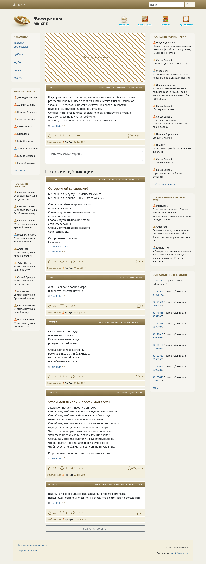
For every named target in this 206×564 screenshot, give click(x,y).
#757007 (157, 316)
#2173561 (158, 302)
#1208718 (52, 392)
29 (54, 512)
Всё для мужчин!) (162, 137)
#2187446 (158, 377)
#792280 (157, 369)
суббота (19, 54)
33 (54, 305)
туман (18, 78)
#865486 (157, 305)
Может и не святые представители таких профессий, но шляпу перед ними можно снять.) (172, 49)
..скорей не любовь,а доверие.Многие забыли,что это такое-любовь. (170, 123)
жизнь (101, 87)
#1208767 (52, 322)
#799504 (157, 337)
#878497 (157, 326)
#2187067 (158, 366)
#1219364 (52, 484)
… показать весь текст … (60, 246)
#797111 (157, 380)
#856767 (157, 359)
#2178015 (158, 334)
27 (54, 468)
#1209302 (52, 87)
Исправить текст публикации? (167, 282)
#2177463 (158, 323)
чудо (107, 322)
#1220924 (52, 179)
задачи (131, 87)
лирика (100, 322)
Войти (19, 4)
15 (54, 135)
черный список (135, 484)
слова (124, 179)
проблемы (110, 87)
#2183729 (158, 355)
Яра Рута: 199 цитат (95, 528)
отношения (104, 179)
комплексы (107, 484)
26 (54, 376)
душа (131, 392)
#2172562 (158, 291)
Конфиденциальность (27, 550)
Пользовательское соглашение (32, 545)
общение (96, 484)
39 (54, 261)
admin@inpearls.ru (180, 553)
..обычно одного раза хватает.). (170, 63)
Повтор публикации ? (169, 293)
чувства (116, 179)
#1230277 (52, 277)
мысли (139, 87)
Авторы (165, 18)
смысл (131, 179)
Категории (144, 18)
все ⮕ (155, 387)
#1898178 (158, 294)
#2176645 (158, 312)
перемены (121, 87)
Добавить (186, 18)
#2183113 (158, 344)
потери (130, 277)
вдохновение (117, 322)
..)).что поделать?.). (163, 162)
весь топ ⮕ (19, 170)
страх (124, 484)
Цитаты (124, 18)
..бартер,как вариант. (164, 109)
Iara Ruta (56, 125)
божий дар (137, 322)
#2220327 (158, 280)
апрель (18, 70)
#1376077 (158, 348)
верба (17, 62)
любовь (116, 392)
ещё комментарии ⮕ (164, 184)
